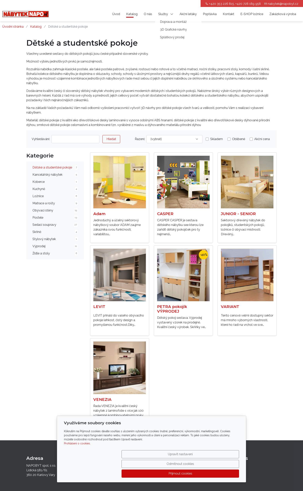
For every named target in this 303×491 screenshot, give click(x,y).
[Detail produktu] (119, 182)
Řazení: (140, 139)
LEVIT (99, 306)
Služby (165, 14)
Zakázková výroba (282, 14)
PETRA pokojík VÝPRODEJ (172, 309)
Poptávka (210, 14)
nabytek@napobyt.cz (283, 4)
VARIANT (230, 306)
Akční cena (262, 139)
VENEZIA (102, 399)
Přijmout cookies (220, 473)
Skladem (216, 139)
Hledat (111, 139)
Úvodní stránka (13, 26)
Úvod (116, 14)
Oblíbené (238, 139)
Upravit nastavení (143, 473)
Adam (99, 213)
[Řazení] (174, 139)
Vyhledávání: (41, 139)
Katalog (132, 14)
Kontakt (228, 14)
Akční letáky (188, 14)
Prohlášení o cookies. (77, 462)
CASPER (165, 213)
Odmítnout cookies (182, 473)
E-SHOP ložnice (251, 14)
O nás (148, 14)
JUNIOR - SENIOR (238, 213)
